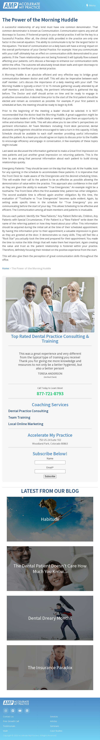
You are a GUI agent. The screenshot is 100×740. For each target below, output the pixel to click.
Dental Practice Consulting (28, 411)
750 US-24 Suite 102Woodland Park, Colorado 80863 (50, 441)
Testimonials (9, 726)
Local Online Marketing (25, 424)
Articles (53, 721)
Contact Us (8, 716)
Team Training (19, 417)
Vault (5, 730)
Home (5, 268)
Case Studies (56, 730)
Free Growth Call (11, 721)
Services (54, 716)
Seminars (54, 726)
